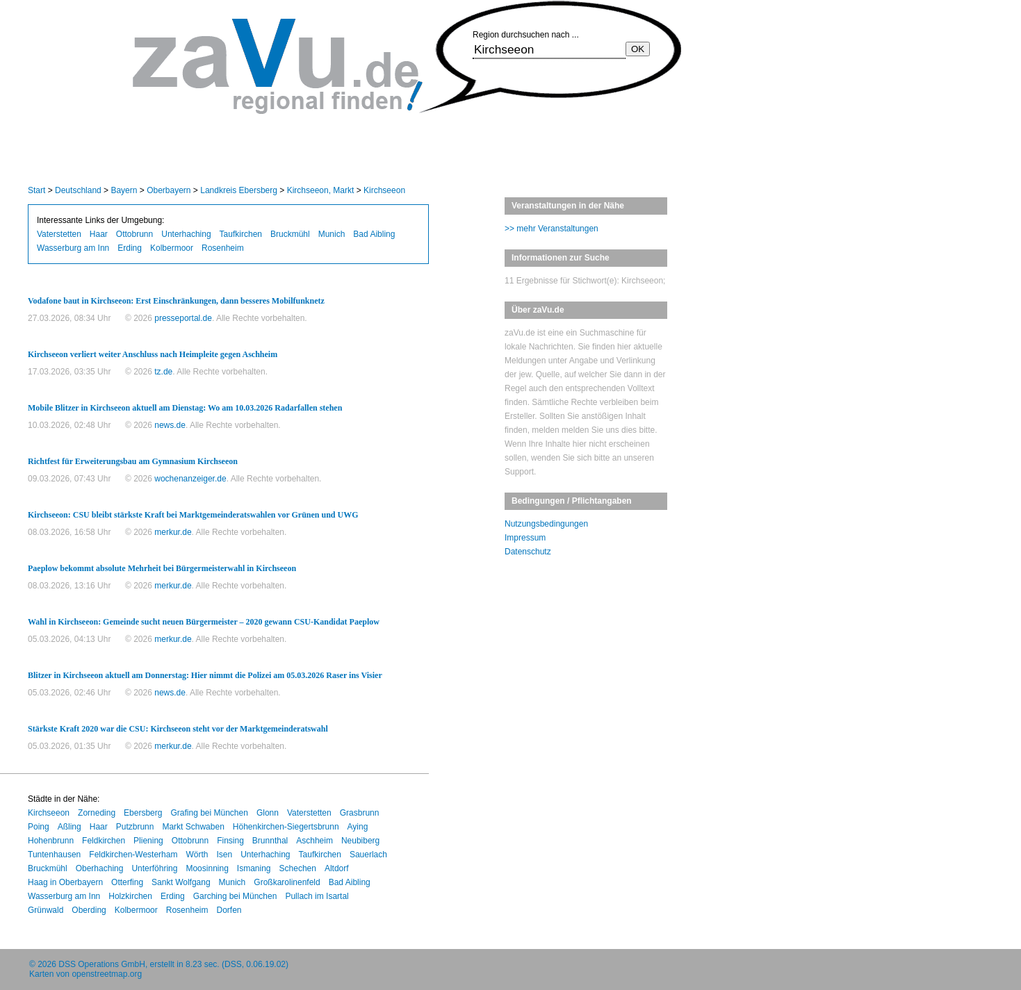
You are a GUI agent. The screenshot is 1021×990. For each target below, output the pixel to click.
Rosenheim (223, 248)
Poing (38, 827)
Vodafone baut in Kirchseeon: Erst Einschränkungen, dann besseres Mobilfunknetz (176, 301)
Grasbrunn (359, 813)
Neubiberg (360, 840)
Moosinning (207, 868)
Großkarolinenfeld (287, 882)
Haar (99, 234)
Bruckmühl (290, 234)
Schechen (297, 868)
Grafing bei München (208, 813)
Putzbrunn (135, 827)
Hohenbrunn (51, 840)
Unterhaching (186, 234)
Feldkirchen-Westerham (133, 854)
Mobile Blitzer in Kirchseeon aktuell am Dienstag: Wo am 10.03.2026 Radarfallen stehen (185, 408)
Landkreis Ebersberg (238, 190)
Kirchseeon (384, 190)
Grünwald (45, 910)
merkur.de (172, 532)
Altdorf (337, 868)
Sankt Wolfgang (181, 882)
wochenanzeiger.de (190, 479)
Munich (331, 234)
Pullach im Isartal (316, 896)
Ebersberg (143, 813)
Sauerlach (368, 854)
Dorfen (228, 910)
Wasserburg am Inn (73, 248)
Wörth (197, 854)
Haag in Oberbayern (65, 882)
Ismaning (254, 868)
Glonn (267, 813)
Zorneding (96, 813)
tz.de (163, 372)
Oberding (89, 910)
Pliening (148, 840)
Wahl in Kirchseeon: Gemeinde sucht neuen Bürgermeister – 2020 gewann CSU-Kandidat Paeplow (203, 622)
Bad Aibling (374, 234)
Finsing (230, 840)
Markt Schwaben (193, 827)
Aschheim (314, 840)
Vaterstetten (59, 234)
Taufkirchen (241, 234)
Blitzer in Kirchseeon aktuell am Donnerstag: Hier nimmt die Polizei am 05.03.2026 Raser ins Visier (205, 675)
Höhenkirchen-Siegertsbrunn (286, 827)
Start (36, 190)
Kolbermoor (171, 248)
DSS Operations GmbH (101, 964)
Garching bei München (235, 896)
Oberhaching (100, 868)
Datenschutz (528, 551)
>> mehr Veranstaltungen (551, 228)
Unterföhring (154, 868)
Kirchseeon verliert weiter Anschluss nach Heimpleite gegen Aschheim (152, 354)
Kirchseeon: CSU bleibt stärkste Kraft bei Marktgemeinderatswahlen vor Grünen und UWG (193, 515)
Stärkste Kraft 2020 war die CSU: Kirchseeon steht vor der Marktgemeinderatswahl (178, 729)
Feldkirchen (103, 840)
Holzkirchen (130, 896)
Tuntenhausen (54, 854)
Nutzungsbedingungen (546, 524)
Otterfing (127, 882)
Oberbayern (168, 190)
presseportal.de (183, 318)
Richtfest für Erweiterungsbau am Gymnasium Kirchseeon (133, 461)
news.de (170, 425)
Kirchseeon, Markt (320, 190)
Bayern (124, 190)
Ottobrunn (134, 234)
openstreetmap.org (107, 974)
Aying (358, 827)
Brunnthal (270, 840)
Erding (129, 248)
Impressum (525, 538)
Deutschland (78, 190)
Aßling (69, 827)
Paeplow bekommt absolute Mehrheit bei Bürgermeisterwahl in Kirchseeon (162, 568)
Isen (224, 854)
